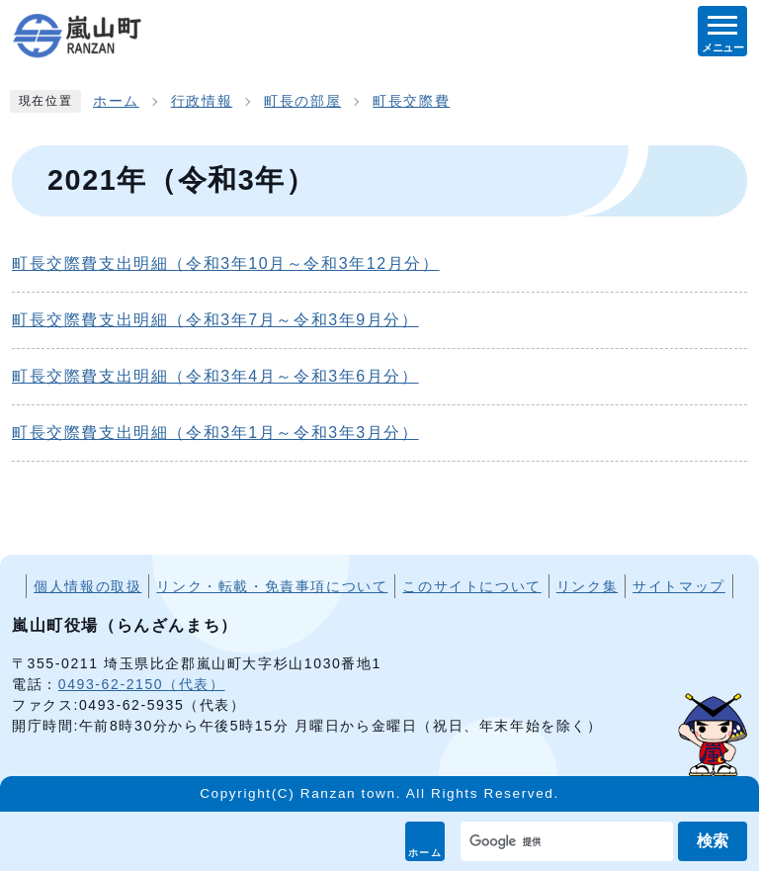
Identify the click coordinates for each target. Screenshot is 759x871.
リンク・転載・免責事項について (271, 586)
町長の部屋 (302, 101)
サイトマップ (678, 586)
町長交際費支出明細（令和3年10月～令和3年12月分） (226, 263)
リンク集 (587, 586)
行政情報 (201, 101)
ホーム (425, 852)
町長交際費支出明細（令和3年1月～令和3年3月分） (215, 432)
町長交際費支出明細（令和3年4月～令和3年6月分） (215, 376)
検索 (712, 840)
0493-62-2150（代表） (141, 684)
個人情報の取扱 (87, 586)
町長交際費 (411, 101)
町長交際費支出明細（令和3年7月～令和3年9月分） (215, 319)
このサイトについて (471, 586)
